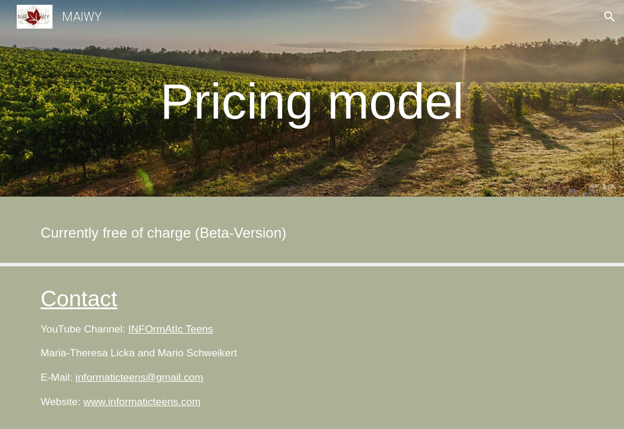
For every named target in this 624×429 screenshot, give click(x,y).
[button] (609, 16)
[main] (312, 102)
